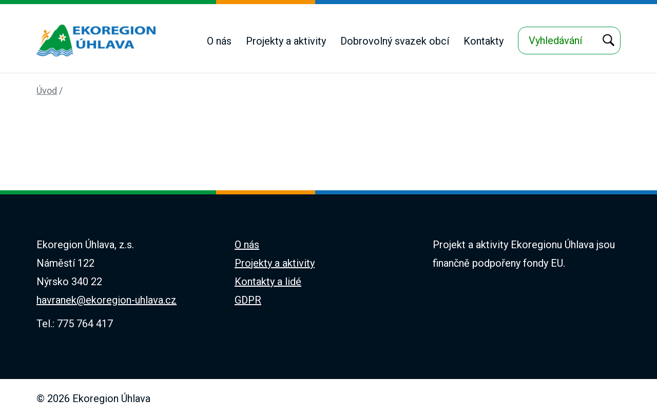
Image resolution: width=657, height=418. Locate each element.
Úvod (46, 90)
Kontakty (483, 41)
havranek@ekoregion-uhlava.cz (106, 300)
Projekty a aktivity (286, 41)
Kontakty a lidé (268, 281)
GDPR (248, 300)
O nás (219, 41)
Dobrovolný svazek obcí (394, 41)
